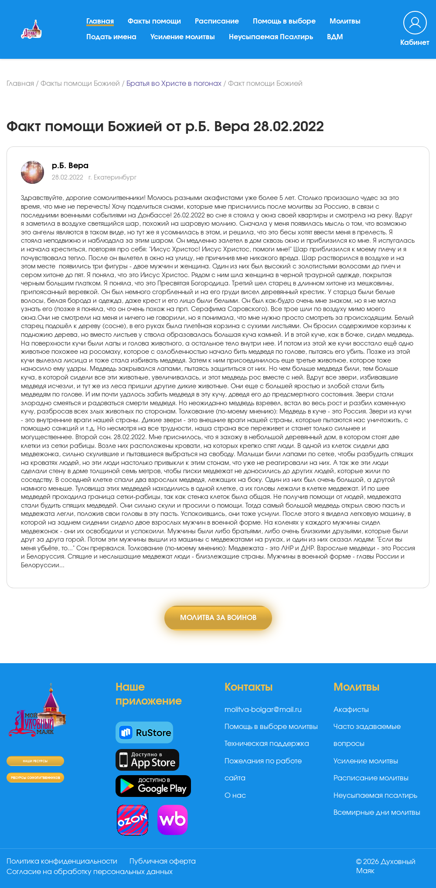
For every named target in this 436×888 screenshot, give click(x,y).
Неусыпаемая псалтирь (375, 795)
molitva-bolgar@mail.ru (263, 709)
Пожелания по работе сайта (263, 770)
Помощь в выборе (284, 21)
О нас (235, 795)
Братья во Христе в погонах (173, 83)
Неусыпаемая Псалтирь (271, 37)
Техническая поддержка (267, 743)
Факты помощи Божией (80, 83)
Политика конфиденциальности (62, 861)
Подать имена (111, 37)
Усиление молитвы (182, 37)
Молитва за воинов (218, 617)
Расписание (217, 21)
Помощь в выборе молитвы (271, 726)
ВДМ (335, 37)
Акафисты (351, 709)
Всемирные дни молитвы (377, 812)
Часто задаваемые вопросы (367, 735)
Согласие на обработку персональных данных (90, 871)
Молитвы (345, 21)
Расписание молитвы (371, 778)
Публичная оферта (162, 861)
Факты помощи (154, 21)
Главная (100, 21)
